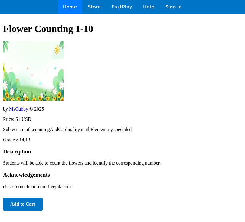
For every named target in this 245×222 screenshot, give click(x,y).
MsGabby (19, 108)
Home (70, 7)
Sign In (173, 7)
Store (94, 7)
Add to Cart (22, 204)
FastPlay (122, 7)
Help (149, 7)
